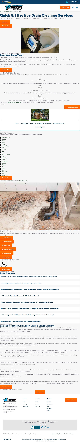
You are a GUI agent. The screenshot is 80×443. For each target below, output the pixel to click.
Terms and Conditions (64, 433)
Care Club (27, 369)
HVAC (24, 401)
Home (1, 11)
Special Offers (50, 404)
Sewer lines (3, 350)
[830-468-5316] (67, 2)
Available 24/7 (73, 2)
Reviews (36, 404)
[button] (77, 7)
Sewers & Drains (8, 11)
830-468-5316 (73, 1)
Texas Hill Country (29, 328)
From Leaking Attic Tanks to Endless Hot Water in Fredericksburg (40, 123)
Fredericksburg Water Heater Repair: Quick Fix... (32, 439)
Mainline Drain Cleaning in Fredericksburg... (44, 440)
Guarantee (49, 408)
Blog (48, 406)
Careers (48, 410)
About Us (37, 401)
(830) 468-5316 (40, 383)
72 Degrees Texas (20, 374)
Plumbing (25, 404)
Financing (49, 401)
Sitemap (71, 433)
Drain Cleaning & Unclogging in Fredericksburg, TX (55, 439)
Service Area (25, 406)
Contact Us (37, 406)
